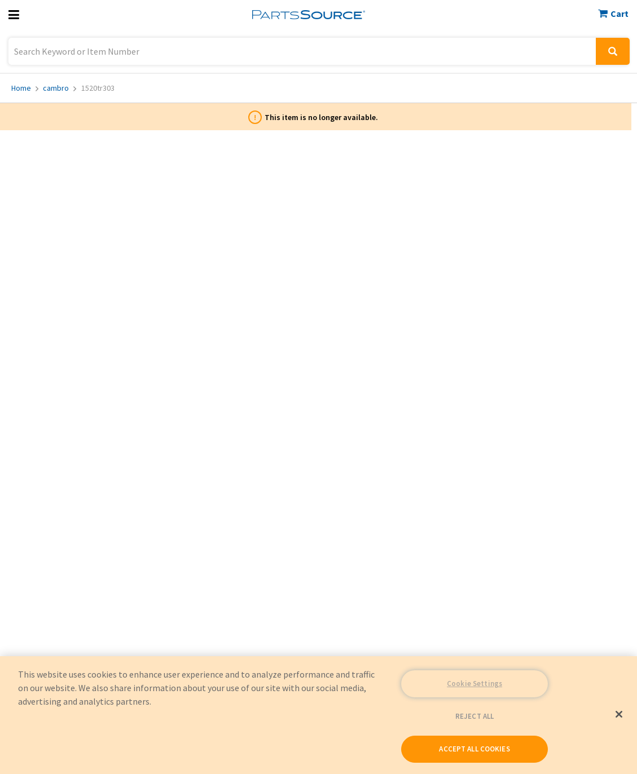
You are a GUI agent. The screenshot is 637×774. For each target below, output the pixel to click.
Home (24, 88)
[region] (318, 715)
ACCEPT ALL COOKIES (474, 749)
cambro (59, 88)
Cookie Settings (474, 683)
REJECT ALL (474, 716)
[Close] (619, 714)
